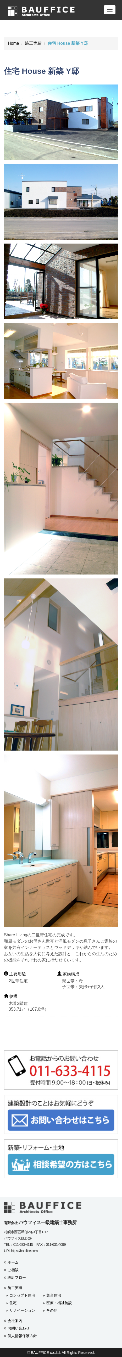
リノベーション (22, 1310)
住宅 (13, 1303)
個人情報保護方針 (22, 1336)
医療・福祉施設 (59, 1303)
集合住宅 (53, 1295)
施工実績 (33, 43)
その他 (51, 1310)
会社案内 (15, 1321)
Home (13, 43)
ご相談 (13, 1270)
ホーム (13, 1262)
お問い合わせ (19, 1328)
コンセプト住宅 (22, 1295)
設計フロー (17, 1277)
